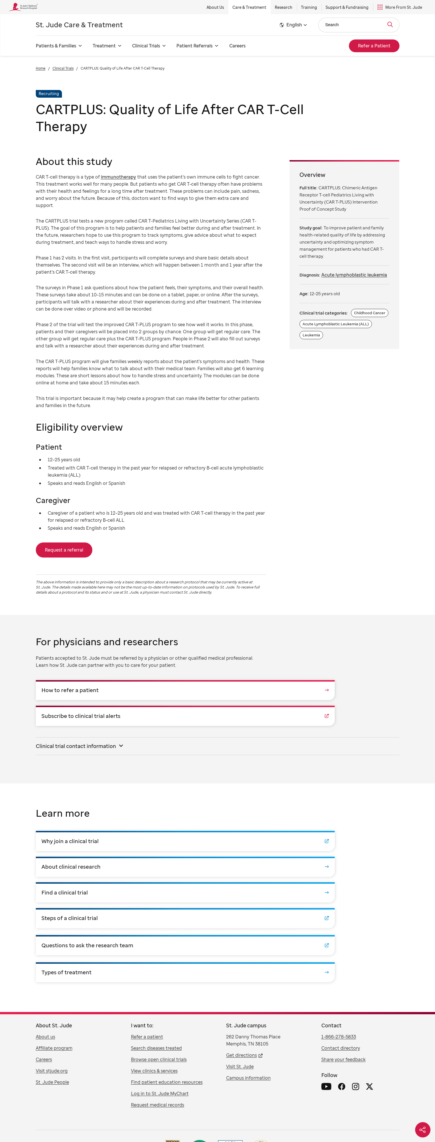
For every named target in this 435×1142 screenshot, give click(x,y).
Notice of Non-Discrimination (304, 1096)
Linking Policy (200, 1096)
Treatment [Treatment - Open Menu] (104, 46)
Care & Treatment (249, 7)
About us (45, 935)
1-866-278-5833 (338, 935)
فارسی (274, 1122)
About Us (215, 7)
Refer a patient (147, 935)
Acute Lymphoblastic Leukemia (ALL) (336, 323)
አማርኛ (318, 1122)
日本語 (258, 1122)
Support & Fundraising (347, 7)
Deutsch (240, 1122)
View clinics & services (154, 969)
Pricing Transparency (351, 1096)
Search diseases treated (156, 946)
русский (186, 1122)
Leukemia (311, 335)
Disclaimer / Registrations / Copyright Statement (143, 1096)
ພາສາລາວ (336, 1122)
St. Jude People (52, 980)
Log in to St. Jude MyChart (160, 991)
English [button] (294, 25)
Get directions (241, 953)
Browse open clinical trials (159, 957)
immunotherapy (118, 177)
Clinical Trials (63, 68)
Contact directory (340, 946)
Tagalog (167, 1122)
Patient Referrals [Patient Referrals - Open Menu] (194, 46)
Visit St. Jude (240, 964)
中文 (113, 1122)
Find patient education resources (167, 980)
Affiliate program (54, 946)
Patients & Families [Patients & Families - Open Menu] (56, 46)
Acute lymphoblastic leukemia (354, 275)
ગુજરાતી (302, 1122)
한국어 (150, 1122)
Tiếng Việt (131, 1122)
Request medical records (157, 1003)
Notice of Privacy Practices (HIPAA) (246, 1096)
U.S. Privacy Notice (81, 1096)
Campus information (248, 976)
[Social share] (422, 1129)
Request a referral (64, 550)
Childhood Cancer (369, 312)
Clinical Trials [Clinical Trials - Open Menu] (146, 46)
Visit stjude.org (52, 969)
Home (40, 68)
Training (309, 7)
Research (283, 7)
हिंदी (287, 1122)
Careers (237, 46)
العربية (203, 1122)
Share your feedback (343, 957)
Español (97, 1122)
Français (220, 1122)
